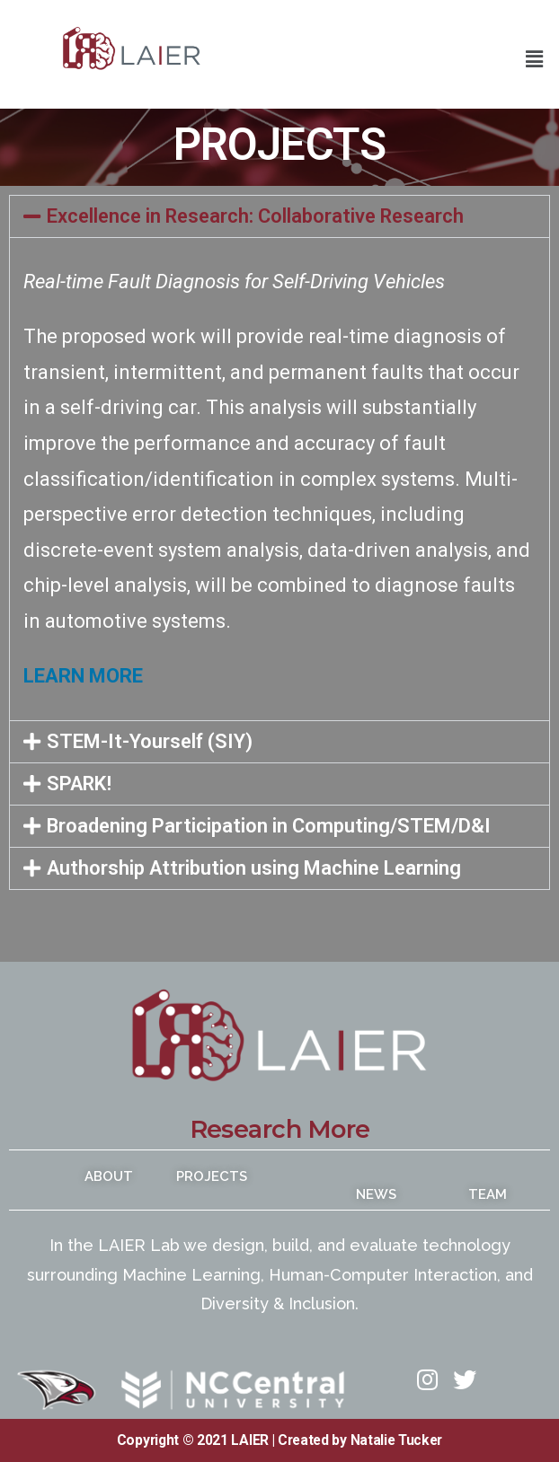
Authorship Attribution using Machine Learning (254, 868)
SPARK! (79, 783)
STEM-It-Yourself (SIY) (150, 741)
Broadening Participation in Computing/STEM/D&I (269, 826)
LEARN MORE (83, 676)
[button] (534, 59)
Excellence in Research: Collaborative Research (255, 216)
